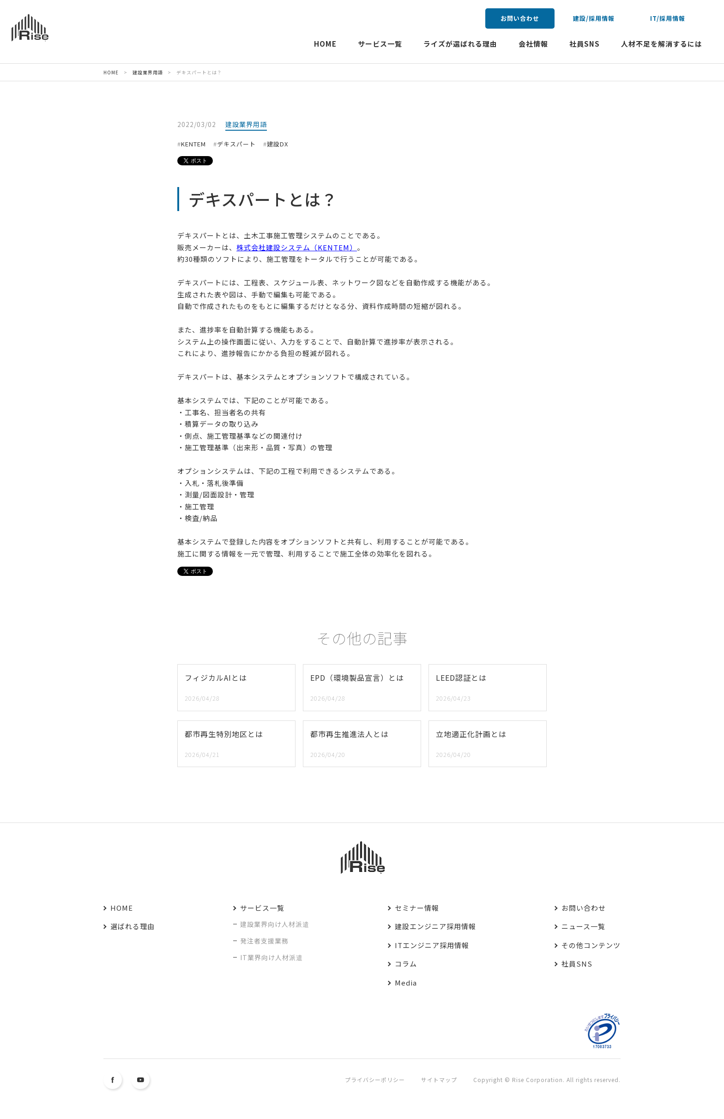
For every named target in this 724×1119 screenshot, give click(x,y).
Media (406, 982)
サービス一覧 (380, 43)
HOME (325, 43)
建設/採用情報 (594, 18)
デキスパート (236, 143)
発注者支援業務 (264, 940)
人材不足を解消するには (661, 43)
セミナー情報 (417, 908)
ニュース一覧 (583, 926)
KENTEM (193, 143)
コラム (406, 963)
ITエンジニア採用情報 (432, 945)
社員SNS (584, 43)
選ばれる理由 (132, 926)
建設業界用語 (246, 124)
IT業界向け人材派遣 (271, 957)
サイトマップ (439, 1079)
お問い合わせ (520, 18)
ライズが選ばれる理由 (460, 43)
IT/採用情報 (667, 18)
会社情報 (533, 43)
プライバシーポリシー (375, 1079)
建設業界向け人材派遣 (274, 924)
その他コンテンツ (591, 945)
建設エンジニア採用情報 (435, 926)
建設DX (277, 143)
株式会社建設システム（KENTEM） (296, 247)
